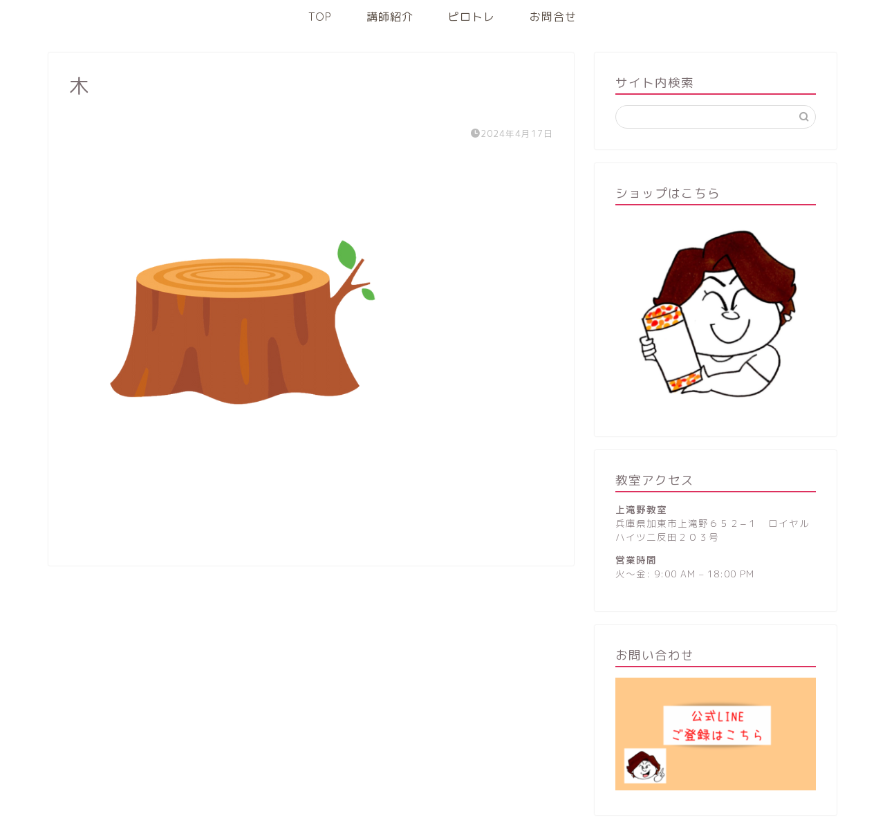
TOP (320, 17)
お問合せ (553, 17)
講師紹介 (389, 17)
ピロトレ (471, 17)
